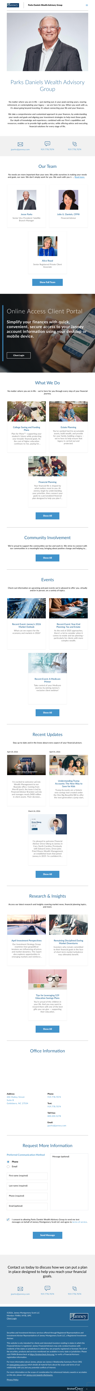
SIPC (29, 1316)
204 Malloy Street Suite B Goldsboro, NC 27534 (17, 1103)
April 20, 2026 (12, 754)
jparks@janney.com (20, 150)
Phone (15, 1164)
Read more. (80, 177)
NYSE (24, 1316)
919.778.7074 (47, 150)
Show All (47, 517)
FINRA (18, 1316)
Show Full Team (47, 283)
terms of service (79, 1225)
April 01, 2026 (54, 754)
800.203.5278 (54, 1119)
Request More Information (47, 1148)
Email (14, 1169)
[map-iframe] (47, 1076)
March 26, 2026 (34, 813)
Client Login (19, 356)
